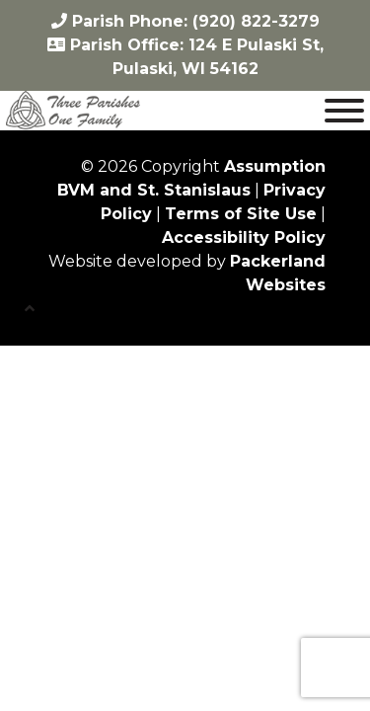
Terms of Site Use (241, 213)
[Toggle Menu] (344, 110)
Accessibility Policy (244, 237)
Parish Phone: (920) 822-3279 (185, 21)
